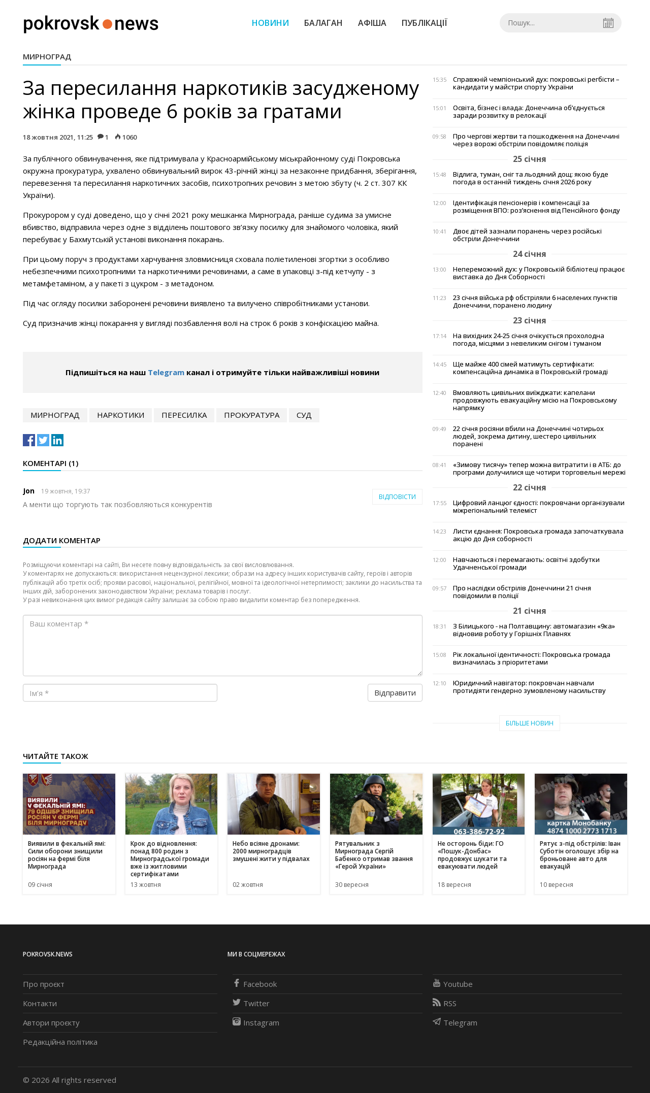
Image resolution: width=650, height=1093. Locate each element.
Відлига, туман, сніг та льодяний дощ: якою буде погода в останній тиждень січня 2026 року (530, 178)
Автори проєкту (51, 1022)
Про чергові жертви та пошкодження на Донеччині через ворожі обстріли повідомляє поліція (536, 140)
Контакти (40, 1003)
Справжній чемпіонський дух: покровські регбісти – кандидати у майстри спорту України (536, 83)
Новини (270, 22)
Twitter (251, 1003)
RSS (445, 1003)
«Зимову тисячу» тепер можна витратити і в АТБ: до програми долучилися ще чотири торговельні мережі (539, 468)
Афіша (372, 22)
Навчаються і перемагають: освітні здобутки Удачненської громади (526, 563)
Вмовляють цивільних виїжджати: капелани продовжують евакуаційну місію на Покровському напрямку (535, 400)
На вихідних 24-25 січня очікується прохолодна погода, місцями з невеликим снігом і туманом (528, 339)
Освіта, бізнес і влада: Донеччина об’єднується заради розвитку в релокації (529, 111)
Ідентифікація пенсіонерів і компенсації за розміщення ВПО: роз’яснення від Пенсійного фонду (536, 206)
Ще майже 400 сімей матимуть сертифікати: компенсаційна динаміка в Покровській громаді (530, 368)
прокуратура (251, 415)
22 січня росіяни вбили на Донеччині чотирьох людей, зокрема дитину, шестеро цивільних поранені (528, 436)
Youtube (453, 984)
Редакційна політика (60, 1042)
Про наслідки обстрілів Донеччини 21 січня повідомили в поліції (522, 592)
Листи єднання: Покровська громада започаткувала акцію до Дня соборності (538, 535)
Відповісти (397, 496)
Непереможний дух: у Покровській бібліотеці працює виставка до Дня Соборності (539, 273)
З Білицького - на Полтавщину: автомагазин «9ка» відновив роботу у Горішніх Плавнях (534, 630)
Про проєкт (43, 984)
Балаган (323, 22)
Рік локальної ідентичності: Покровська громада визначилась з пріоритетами (531, 658)
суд (304, 415)
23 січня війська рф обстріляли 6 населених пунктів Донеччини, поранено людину (535, 301)
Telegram (166, 372)
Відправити (395, 692)
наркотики (120, 415)
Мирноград (47, 56)
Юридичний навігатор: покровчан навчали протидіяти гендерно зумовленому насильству (529, 686)
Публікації (424, 22)
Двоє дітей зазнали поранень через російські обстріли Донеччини (527, 235)
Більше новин (530, 723)
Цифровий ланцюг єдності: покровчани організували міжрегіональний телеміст (539, 506)
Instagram (256, 1022)
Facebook (255, 984)
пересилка (184, 415)
